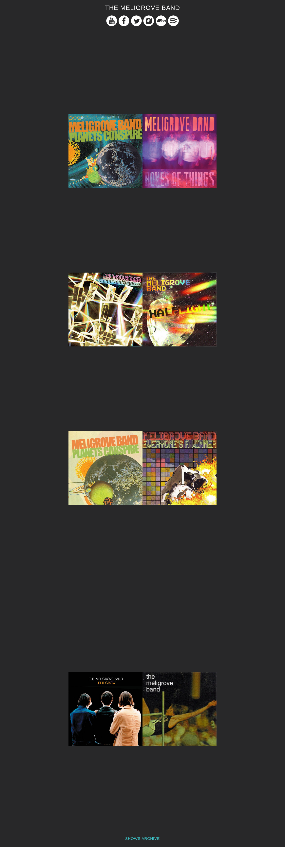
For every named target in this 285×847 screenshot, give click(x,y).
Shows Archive (142, 839)
